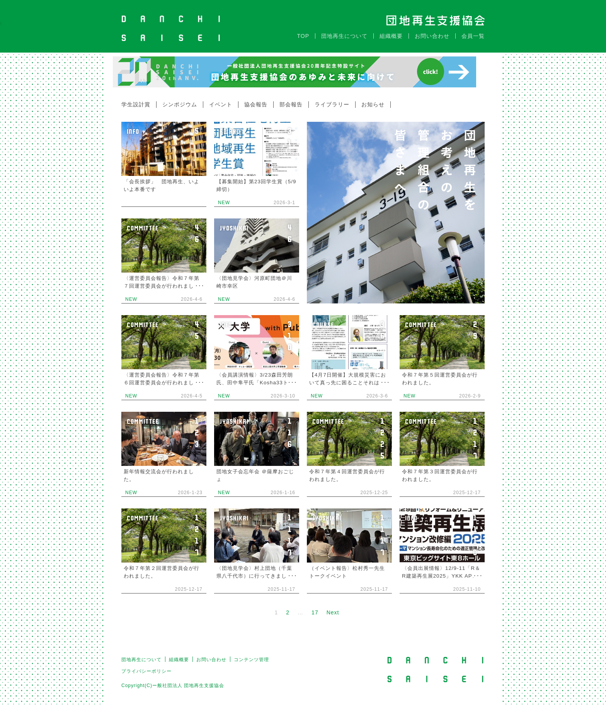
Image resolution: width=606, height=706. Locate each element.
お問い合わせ (432, 32)
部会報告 (291, 100)
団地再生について (344, 32)
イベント (220, 100)
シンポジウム (179, 100)
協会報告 (255, 100)
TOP (303, 32)
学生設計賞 (135, 100)
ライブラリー (332, 100)
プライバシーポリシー (146, 667)
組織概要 (391, 32)
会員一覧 (473, 32)
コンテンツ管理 (251, 655)
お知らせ (373, 100)
